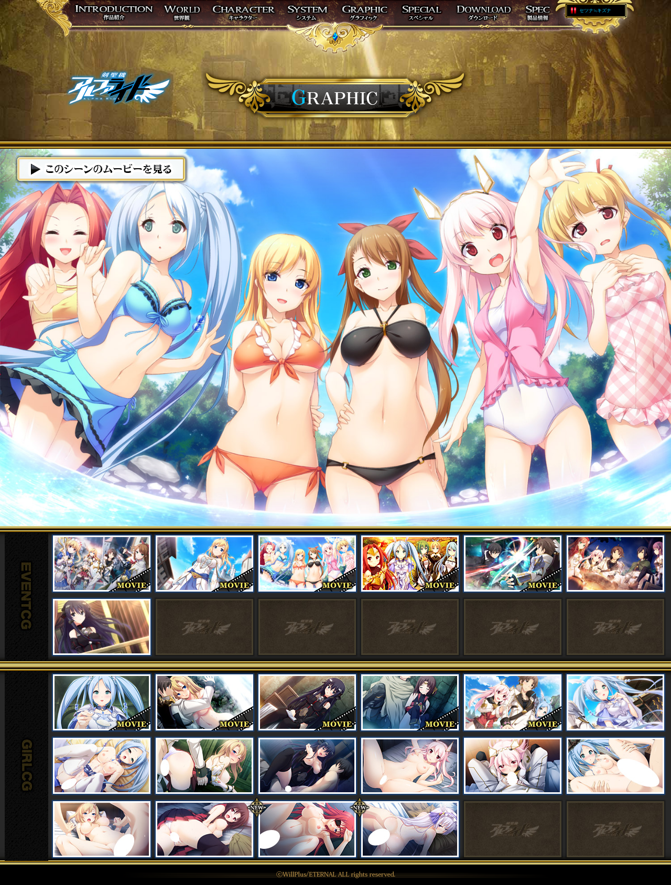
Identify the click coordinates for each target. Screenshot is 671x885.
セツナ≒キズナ (595, 10)
